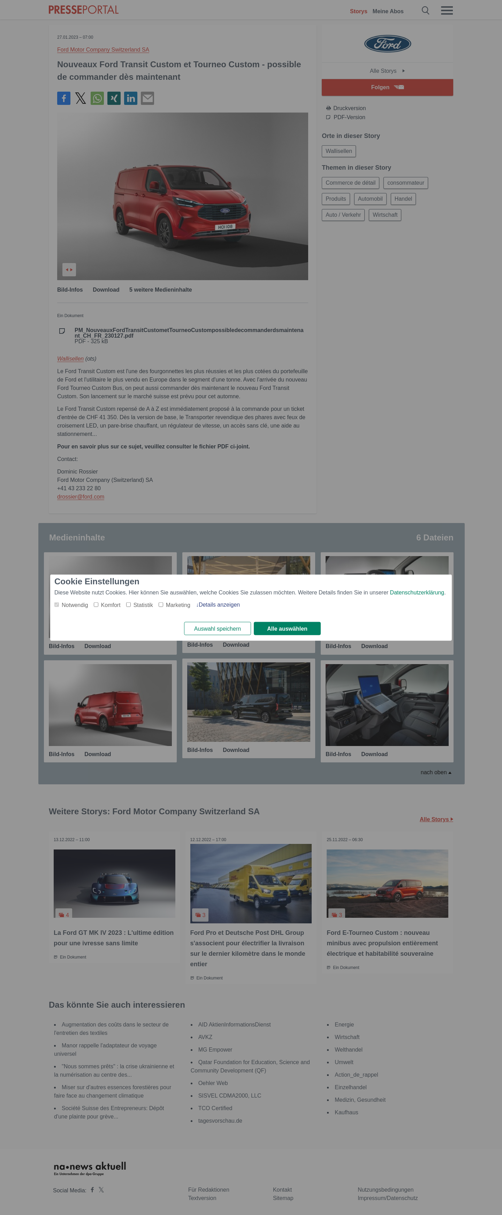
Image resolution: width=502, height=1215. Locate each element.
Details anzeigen (219, 604)
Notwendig (75, 605)
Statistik (143, 605)
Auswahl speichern (217, 629)
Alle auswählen (287, 629)
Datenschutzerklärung (417, 592)
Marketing (178, 605)
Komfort (111, 605)
